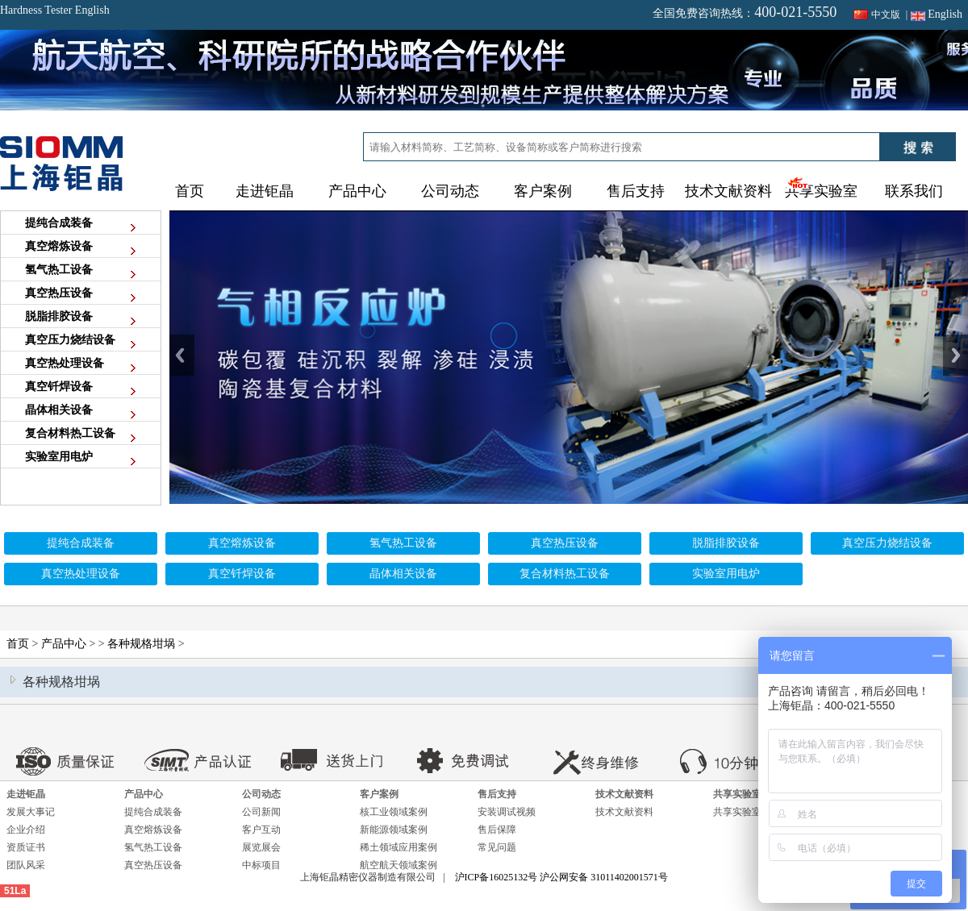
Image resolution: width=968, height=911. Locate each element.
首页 (189, 191)
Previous (181, 355)
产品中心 (63, 644)
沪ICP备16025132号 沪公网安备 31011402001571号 (561, 877)
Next (955, 355)
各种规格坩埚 (141, 644)
